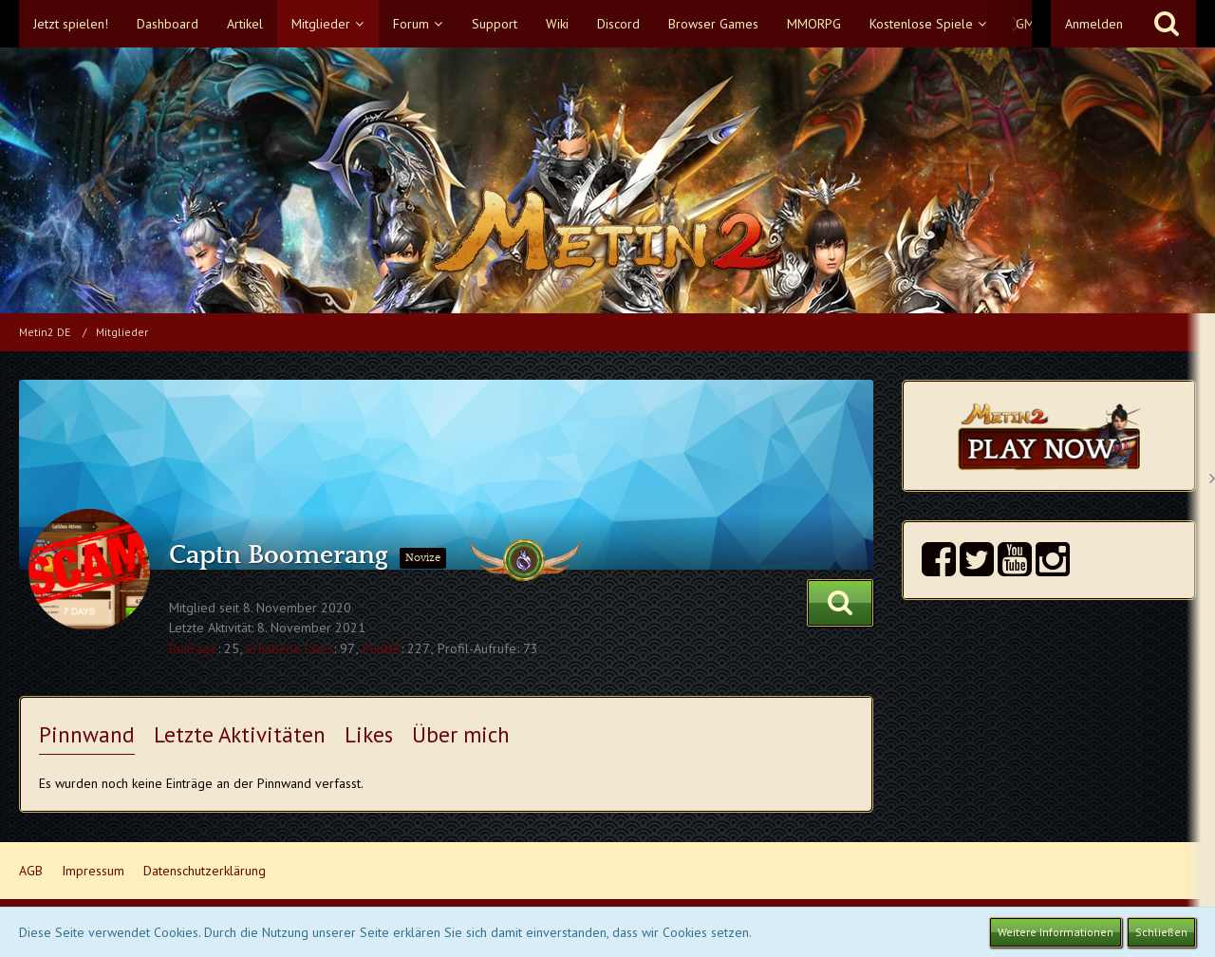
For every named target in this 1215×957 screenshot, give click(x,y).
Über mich (461, 734)
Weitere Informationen (1055, 932)
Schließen (1161, 932)
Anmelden (1094, 23)
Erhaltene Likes (290, 648)
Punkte (382, 648)
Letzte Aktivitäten (240, 734)
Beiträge (193, 648)
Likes (369, 734)
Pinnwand (87, 734)
